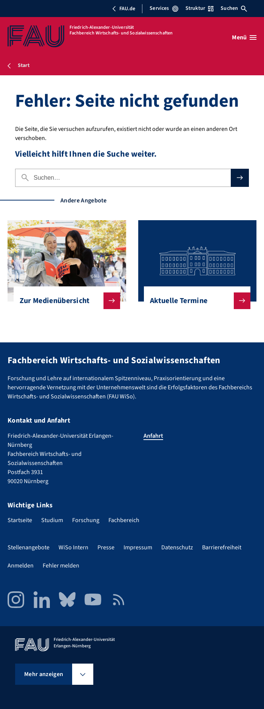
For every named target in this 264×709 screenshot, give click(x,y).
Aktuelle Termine (194, 300)
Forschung (85, 520)
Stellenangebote (28, 547)
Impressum (138, 547)
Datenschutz (177, 547)
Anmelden (21, 565)
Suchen (234, 8)
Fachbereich (123, 520)
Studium (52, 520)
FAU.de (123, 8)
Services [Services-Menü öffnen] (164, 8)
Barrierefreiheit (221, 547)
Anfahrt (153, 436)
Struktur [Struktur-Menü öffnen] (199, 8)
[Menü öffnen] (244, 37)
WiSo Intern (73, 547)
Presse (105, 547)
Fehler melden (61, 565)
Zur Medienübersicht (64, 300)
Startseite (20, 520)
